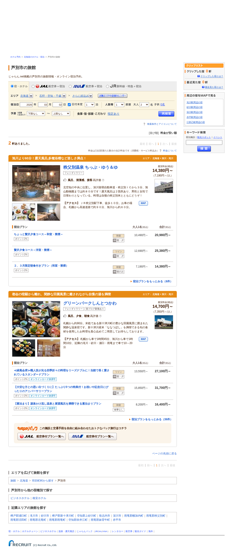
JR (96, 531)
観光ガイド (140, 531)
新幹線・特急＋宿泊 (123, 86)
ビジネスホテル (20, 498)
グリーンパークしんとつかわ (89, 303)
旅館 (13, 480)
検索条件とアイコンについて (162, 124)
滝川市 (34, 515)
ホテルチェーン (30, 531)
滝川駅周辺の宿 (195, 102)
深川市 (117, 515)
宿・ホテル (19, 86)
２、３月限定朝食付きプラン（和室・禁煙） (41, 265)
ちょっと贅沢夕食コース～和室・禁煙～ (38, 234)
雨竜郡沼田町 (18, 519)
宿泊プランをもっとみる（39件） (152, 419)
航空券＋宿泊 (48, 86)
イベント (217, 137)
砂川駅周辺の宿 (195, 107)
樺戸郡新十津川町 (63, 515)
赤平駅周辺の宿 (195, 117)
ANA (105, 531)
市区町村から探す (43, 480)
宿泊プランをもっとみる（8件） (153, 281)
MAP (143, 203)
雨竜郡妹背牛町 (100, 519)
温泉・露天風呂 (66, 531)
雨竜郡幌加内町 (133, 515)
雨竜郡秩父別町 (155, 515)
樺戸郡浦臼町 (18, 515)
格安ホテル (39, 498)
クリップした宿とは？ (211, 76)
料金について (170, 150)
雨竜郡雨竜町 (57, 519)
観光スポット (204, 137)
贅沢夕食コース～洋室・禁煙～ (33, 250)
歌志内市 (104, 515)
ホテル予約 (15, 57)
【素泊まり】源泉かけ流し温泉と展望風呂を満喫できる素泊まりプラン (57, 403)
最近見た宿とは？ (214, 87)
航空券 (129, 531)
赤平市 (117, 519)
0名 (162, 104)
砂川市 (45, 515)
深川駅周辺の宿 (195, 112)
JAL (100, 531)
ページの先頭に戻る (164, 453)
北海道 (24, 480)
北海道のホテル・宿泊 (34, 57)
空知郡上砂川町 (86, 515)
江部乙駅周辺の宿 (196, 122)
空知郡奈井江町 (78, 519)
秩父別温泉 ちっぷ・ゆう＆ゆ (90, 167)
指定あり (113, 113)
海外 (150, 531)
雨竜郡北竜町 (38, 519)
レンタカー (117, 531)
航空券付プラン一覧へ (41, 436)
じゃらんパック (85, 531)
